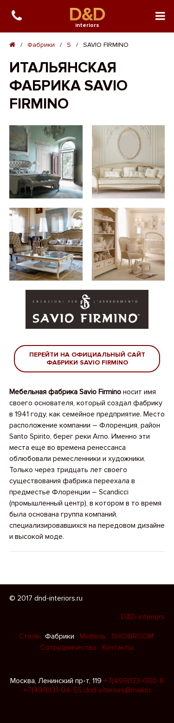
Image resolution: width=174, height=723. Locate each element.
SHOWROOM (132, 636)
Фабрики (41, 45)
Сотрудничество (69, 647)
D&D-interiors (143, 616)
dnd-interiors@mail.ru (117, 690)
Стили (30, 636)
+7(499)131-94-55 (52, 690)
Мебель (94, 636)
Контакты (118, 647)
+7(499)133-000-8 (133, 680)
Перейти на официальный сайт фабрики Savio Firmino (87, 359)
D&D (87, 14)
